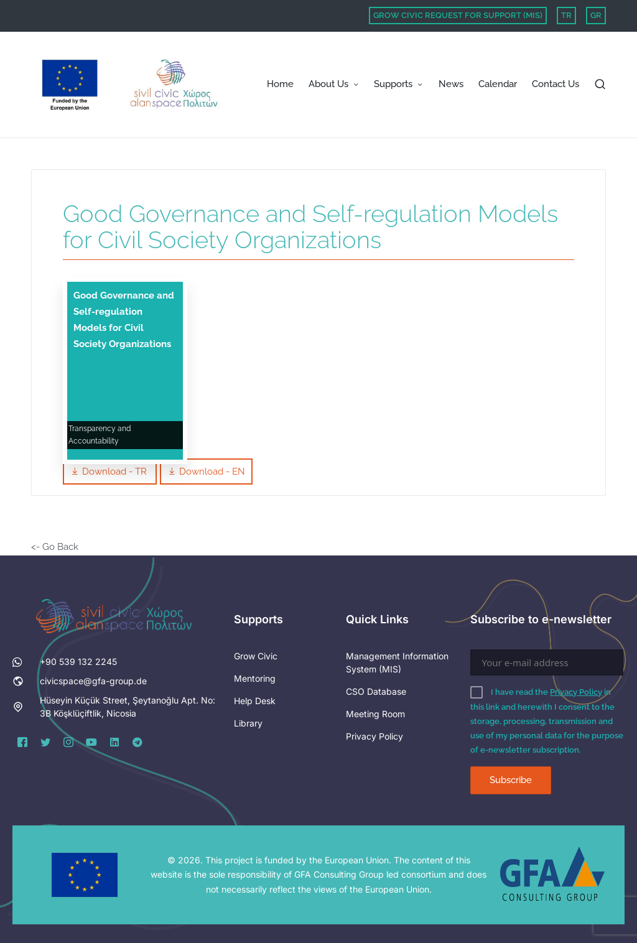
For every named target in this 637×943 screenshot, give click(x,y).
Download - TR (109, 471)
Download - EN (206, 471)
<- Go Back (54, 546)
